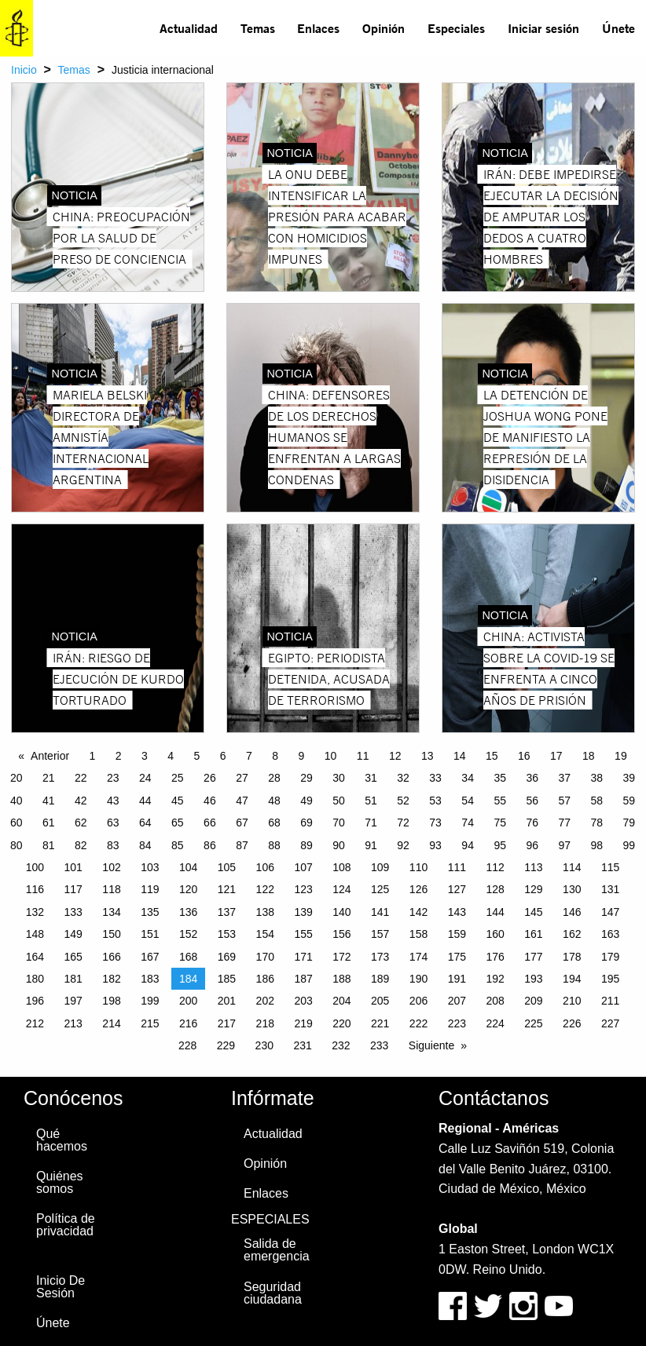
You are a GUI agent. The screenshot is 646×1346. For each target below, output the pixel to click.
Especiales (456, 28)
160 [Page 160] (495, 934)
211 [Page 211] (610, 1000)
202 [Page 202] (265, 1000)
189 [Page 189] (380, 978)
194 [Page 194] (572, 978)
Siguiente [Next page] (431, 1045)
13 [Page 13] (427, 756)
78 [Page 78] (596, 822)
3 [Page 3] (144, 756)
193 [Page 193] (533, 978)
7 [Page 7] (249, 756)
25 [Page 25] (177, 777)
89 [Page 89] (306, 845)
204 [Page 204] (341, 1000)
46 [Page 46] (210, 800)
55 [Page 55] (500, 800)
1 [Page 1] (93, 756)
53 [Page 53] (435, 800)
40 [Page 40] (16, 800)
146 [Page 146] (572, 912)
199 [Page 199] (150, 1000)
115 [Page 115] (610, 867)
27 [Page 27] (242, 777)
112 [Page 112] (495, 867)
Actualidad (189, 28)
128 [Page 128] (495, 889)
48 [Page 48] (274, 800)
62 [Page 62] (81, 822)
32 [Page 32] (403, 777)
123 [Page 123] (303, 889)
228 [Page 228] (187, 1045)
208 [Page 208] (495, 1000)
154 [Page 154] (265, 934)
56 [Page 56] (532, 800)
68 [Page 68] (274, 822)
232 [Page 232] (341, 1045)
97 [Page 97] (564, 845)
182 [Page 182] (111, 978)
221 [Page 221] (380, 1023)
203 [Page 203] (303, 1000)
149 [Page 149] (73, 934)
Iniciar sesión (543, 28)
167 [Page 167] (150, 956)
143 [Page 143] (457, 912)
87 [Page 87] (242, 845)
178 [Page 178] (572, 956)
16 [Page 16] (524, 756)
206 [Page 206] (418, 1000)
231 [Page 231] (302, 1045)
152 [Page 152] (188, 934)
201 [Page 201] (227, 1000)
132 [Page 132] (35, 912)
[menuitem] (189, 28)
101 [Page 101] (73, 867)
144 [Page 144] (495, 912)
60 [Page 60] (16, 822)
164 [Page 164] (35, 956)
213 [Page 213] (73, 1023)
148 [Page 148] (35, 934)
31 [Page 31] (371, 777)
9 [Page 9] (302, 756)
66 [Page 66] (210, 822)
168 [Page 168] (188, 956)
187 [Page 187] (303, 978)
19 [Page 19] (621, 756)
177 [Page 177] (533, 956)
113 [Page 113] (533, 867)
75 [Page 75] (500, 822)
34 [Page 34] (467, 777)
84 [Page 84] (145, 845)
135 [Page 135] (150, 912)
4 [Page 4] (170, 756)
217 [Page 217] (227, 1023)
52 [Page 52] (403, 800)
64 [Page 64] (145, 822)
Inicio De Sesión (60, 1287)
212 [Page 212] (35, 1023)
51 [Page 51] (371, 800)
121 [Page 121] (227, 889)
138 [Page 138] (265, 912)
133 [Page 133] (73, 912)
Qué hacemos (61, 1140)
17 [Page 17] (556, 756)
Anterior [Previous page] (50, 756)
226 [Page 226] (572, 1023)
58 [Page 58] (596, 800)
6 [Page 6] (223, 756)
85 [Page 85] (177, 845)
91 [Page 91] (371, 845)
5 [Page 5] (197, 756)
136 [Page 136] (188, 912)
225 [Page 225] (533, 1023)
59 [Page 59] (629, 800)
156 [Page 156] (341, 934)
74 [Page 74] (467, 822)
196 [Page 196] (35, 1000)
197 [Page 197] (73, 1000)
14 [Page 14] (459, 756)
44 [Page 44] (145, 800)
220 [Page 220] (341, 1023)
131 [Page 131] (610, 889)
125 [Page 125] (380, 889)
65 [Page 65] (177, 822)
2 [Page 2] (119, 756)
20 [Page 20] (16, 777)
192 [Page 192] (495, 978)
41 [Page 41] (48, 800)
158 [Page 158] (418, 934)
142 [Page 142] (418, 912)
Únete (618, 28)
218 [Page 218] (265, 1023)
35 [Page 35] (500, 777)
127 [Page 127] (457, 889)
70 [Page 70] (338, 822)
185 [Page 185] (227, 978)
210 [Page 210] (572, 1000)
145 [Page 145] (533, 912)
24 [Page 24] (145, 777)
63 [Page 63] (113, 822)
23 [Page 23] (113, 777)
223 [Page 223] (457, 1023)
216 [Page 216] (188, 1023)
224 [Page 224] (495, 1023)
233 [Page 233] (379, 1045)
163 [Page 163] (610, 934)
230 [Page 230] (264, 1045)
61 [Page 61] (48, 822)
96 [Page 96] (532, 845)
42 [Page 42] (81, 800)
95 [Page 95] (500, 845)
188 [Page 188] (341, 978)
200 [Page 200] (188, 1000)
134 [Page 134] (111, 912)
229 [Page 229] (226, 1045)
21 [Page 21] (48, 777)
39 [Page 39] (629, 777)
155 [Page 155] (303, 934)
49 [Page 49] (306, 800)
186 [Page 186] (265, 978)
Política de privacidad (65, 1225)
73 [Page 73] (435, 822)
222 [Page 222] (418, 1023)
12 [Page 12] (395, 756)
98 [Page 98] (596, 845)
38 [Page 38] (596, 777)
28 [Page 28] (274, 777)
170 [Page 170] (265, 956)
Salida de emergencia (277, 1250)
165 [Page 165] (73, 956)
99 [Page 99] (629, 845)
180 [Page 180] (35, 978)
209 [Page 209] (533, 1000)
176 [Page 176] (495, 956)
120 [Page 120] (188, 889)
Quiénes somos (59, 1182)
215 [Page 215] (150, 1023)
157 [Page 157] (380, 934)
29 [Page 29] (306, 777)
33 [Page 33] (435, 777)
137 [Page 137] (227, 912)
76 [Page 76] (532, 822)
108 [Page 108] (341, 867)
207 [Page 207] (457, 1000)
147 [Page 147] (610, 912)
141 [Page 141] (380, 912)
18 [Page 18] (588, 756)
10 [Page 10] (331, 756)
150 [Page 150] (111, 934)
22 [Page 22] (81, 777)
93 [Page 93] (435, 845)
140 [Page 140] (341, 912)
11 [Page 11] (363, 756)
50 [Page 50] (338, 800)
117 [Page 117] (73, 889)
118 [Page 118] (111, 889)
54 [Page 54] (467, 800)
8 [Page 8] (275, 756)
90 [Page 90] (338, 845)
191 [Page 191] (457, 978)
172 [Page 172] (341, 956)
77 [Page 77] (564, 822)
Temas (257, 28)
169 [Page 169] (227, 956)
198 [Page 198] (111, 1000)
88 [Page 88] (274, 845)
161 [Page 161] (533, 934)
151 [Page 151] (150, 934)
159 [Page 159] (457, 934)
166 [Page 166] (111, 956)
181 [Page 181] (73, 978)
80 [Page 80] (16, 845)
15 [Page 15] (492, 756)
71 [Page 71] (371, 822)
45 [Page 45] (177, 800)
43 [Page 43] (113, 800)
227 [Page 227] (610, 1023)
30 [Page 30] (338, 777)
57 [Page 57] (564, 800)
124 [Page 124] (341, 889)
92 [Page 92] (403, 845)
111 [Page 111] (457, 867)
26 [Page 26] (210, 777)
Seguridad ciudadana (273, 1293)
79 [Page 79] (629, 822)
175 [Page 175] (457, 956)
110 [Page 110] (418, 867)
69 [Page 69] (306, 822)
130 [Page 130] (572, 889)
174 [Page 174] (418, 956)
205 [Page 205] (380, 1000)
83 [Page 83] (113, 845)
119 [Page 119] (150, 889)
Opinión (383, 28)
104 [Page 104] (188, 867)
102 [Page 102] (111, 867)
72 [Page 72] (403, 822)
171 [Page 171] (303, 956)
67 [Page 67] (242, 822)
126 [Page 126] (418, 889)
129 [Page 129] (533, 889)
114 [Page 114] (572, 867)
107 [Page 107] (303, 867)
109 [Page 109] (380, 867)
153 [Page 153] (227, 934)
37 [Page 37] (564, 777)
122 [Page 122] (265, 889)
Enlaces (318, 28)
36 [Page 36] (532, 777)
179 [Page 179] (610, 956)
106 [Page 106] (265, 867)
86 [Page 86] (210, 845)
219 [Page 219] (303, 1023)
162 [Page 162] (572, 934)
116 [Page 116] (35, 889)
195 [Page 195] (610, 978)
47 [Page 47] (242, 800)
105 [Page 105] (227, 867)
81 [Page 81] (48, 845)
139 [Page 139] (303, 912)
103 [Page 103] (150, 867)
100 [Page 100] (35, 867)
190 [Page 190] (418, 978)
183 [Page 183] (150, 978)
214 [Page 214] (111, 1023)
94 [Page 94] (467, 845)
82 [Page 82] (81, 845)
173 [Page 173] (380, 956)
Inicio (24, 70)
